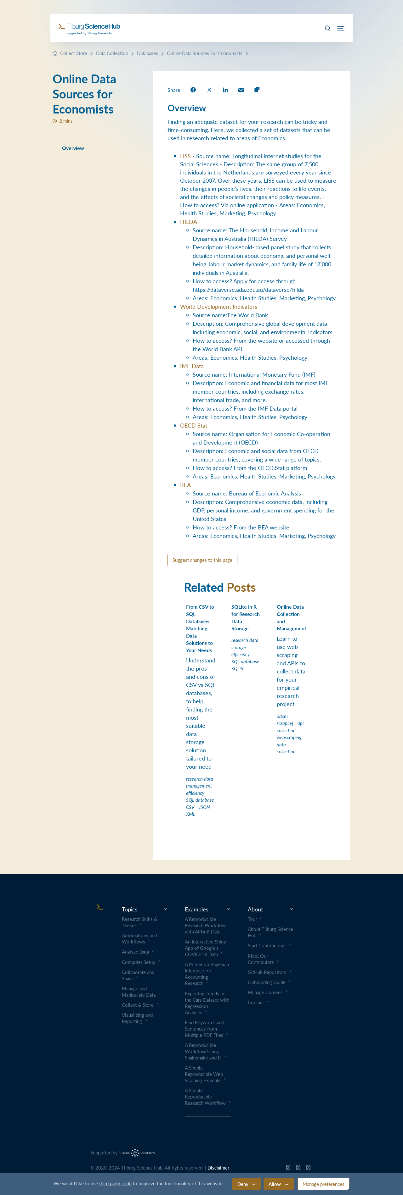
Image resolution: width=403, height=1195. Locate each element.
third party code (115, 1183)
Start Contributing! (267, 945)
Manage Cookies (265, 992)
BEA (185, 485)
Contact (256, 1002)
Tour (252, 919)
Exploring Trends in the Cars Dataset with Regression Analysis (207, 1002)
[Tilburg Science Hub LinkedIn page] (308, 1169)
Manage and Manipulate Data (139, 991)
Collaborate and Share (138, 975)
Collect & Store (138, 1005)
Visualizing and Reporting (137, 1018)
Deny (242, 1184)
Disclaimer (218, 1168)
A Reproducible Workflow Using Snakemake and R (203, 1051)
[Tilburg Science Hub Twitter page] (298, 1169)
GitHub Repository (267, 972)
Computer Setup (138, 962)
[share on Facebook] (193, 89)
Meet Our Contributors (261, 959)
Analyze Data (135, 952)
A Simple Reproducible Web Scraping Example (204, 1074)
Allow (275, 1184)
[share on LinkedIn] (225, 89)
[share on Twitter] (209, 89)
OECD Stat (193, 425)
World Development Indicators (218, 306)
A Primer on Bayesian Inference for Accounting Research (207, 973)
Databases (147, 53)
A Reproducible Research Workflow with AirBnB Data (205, 925)
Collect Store (73, 53)
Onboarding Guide (267, 982)
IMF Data (192, 366)
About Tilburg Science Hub (270, 932)
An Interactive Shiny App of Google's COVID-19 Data (205, 947)
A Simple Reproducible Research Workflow (205, 1096)
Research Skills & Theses (139, 922)
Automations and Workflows (139, 938)
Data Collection (112, 53)
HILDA (188, 221)
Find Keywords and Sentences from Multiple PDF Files (204, 1028)
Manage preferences (323, 1184)
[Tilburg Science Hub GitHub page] (288, 1169)
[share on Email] (241, 89)
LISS (185, 156)
